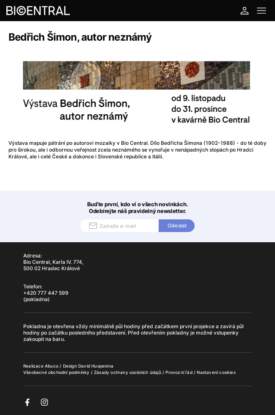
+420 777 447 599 (46, 293)
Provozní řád (179, 372)
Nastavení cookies (216, 372)
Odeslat (177, 225)
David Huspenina (95, 365)
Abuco (51, 365)
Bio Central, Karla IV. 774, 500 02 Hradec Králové (53, 265)
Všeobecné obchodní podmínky (57, 372)
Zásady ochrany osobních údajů (128, 372)
